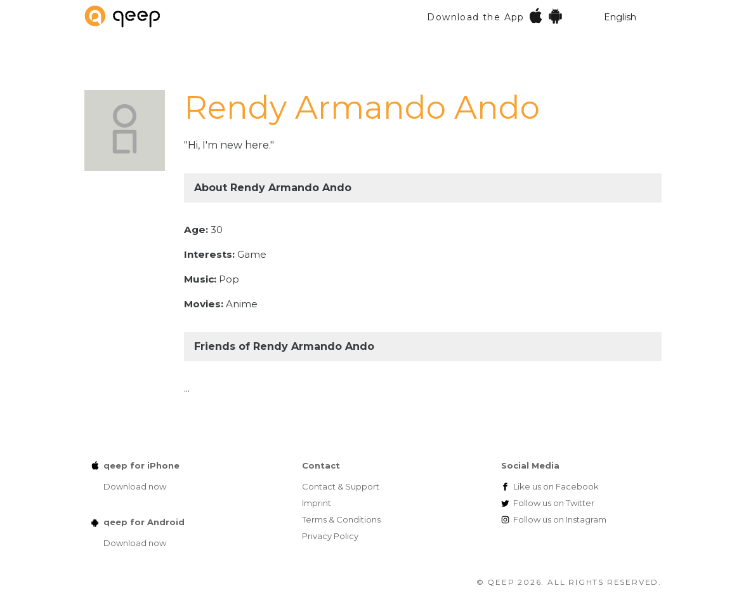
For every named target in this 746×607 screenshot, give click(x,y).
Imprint (316, 503)
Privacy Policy (330, 536)
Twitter (553, 503)
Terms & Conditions (341, 519)
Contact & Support (340, 486)
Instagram (559, 519)
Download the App (495, 15)
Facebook (556, 486)
